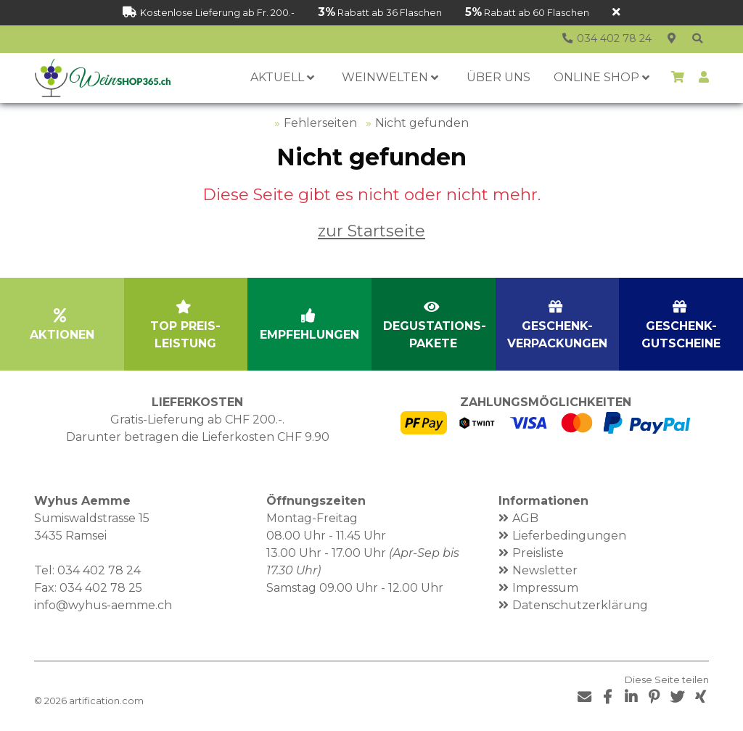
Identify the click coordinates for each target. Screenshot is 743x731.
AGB (525, 518)
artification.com (106, 700)
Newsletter (545, 570)
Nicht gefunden (422, 123)
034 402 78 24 (99, 570)
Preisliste (538, 553)
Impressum (545, 588)
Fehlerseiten (320, 123)
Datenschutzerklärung (580, 605)
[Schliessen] (616, 13)
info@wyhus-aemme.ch (103, 605)
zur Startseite (371, 230)
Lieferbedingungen (569, 535)
